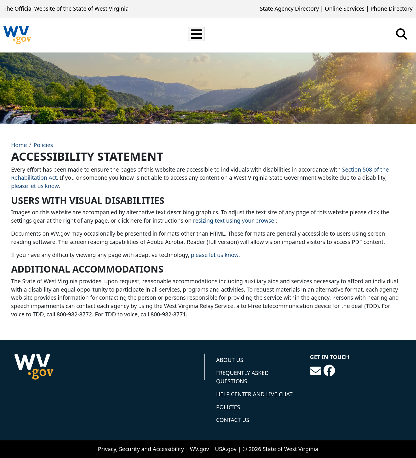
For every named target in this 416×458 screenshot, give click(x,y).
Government (334, 35)
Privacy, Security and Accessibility (141, 449)
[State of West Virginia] (17, 35)
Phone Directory (391, 8)
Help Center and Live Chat (254, 394)
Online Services (345, 8)
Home (19, 145)
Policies (43, 145)
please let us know (35, 186)
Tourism (373, 35)
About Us (229, 360)
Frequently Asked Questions (242, 377)
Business (257, 35)
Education (294, 35)
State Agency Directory (289, 8)
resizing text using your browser (234, 220)
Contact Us (232, 420)
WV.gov (199, 449)
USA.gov (226, 449)
